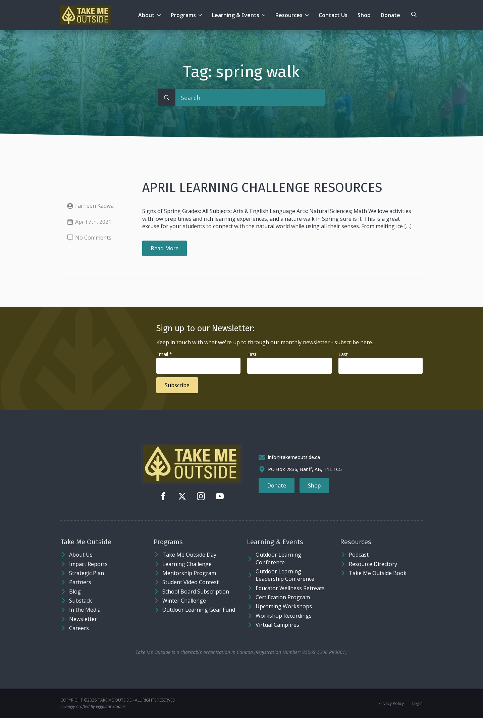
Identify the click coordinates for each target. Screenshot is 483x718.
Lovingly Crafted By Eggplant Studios (92, 706)
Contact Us (333, 15)
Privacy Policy (391, 703)
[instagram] (201, 496)
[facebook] (163, 496)
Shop (364, 15)
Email (164, 354)
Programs (183, 15)
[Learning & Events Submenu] (264, 15)
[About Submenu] (160, 15)
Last (343, 354)
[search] (166, 97)
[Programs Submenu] (201, 15)
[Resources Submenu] (308, 15)
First (252, 354)
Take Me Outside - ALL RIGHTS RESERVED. (137, 700)
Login (417, 703)
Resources (289, 15)
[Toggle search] (414, 14)
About (146, 15)
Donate (390, 15)
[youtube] (219, 496)
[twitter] (182, 496)
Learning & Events (235, 15)
